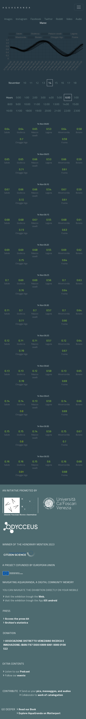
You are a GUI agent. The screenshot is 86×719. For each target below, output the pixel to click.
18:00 (28, 111)
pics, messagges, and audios (53, 691)
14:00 (66, 104)
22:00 (67, 111)
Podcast (25, 671)
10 (24, 83)
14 (49, 83)
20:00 (48, 111)
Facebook (35, 19)
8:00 (10, 104)
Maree (43, 23)
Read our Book (27, 709)
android (52, 600)
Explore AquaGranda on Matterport (39, 713)
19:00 (38, 111)
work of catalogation (50, 695)
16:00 (9, 111)
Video (69, 19)
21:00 (57, 111)
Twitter (48, 19)
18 (74, 83)
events (21, 675)
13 (43, 83)
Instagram (21, 19)
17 (68, 83)
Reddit (59, 19)
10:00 (27, 104)
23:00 (77, 111)
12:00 (46, 104)
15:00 (75, 104)
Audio (79, 19)
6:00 (67, 97)
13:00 (56, 104)
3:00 (43, 97)
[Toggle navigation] (78, 7)
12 (37, 83)
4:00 (51, 97)
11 (30, 83)
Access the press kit (17, 619)
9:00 (18, 104)
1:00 (26, 97)
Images (8, 19)
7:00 (76, 97)
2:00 (34, 97)
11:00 (37, 104)
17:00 (19, 111)
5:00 (59, 97)
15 (56, 83)
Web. (42, 596)
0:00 (18, 97)
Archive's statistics (16, 623)
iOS (46, 600)
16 (62, 83)
